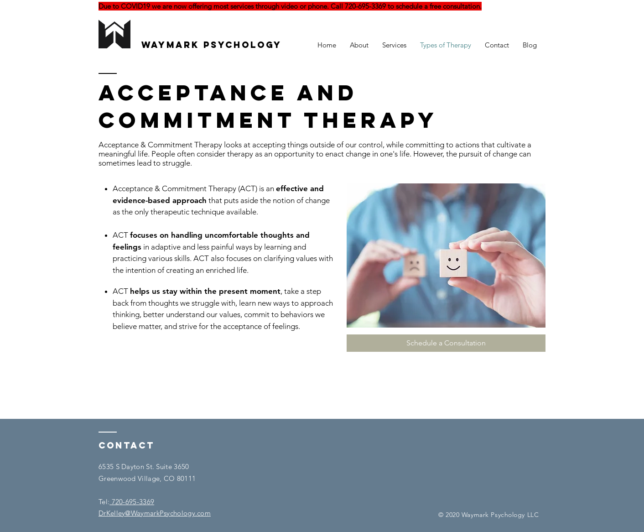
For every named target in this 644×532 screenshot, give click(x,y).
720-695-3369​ (131, 501)
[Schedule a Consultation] (446, 343)
